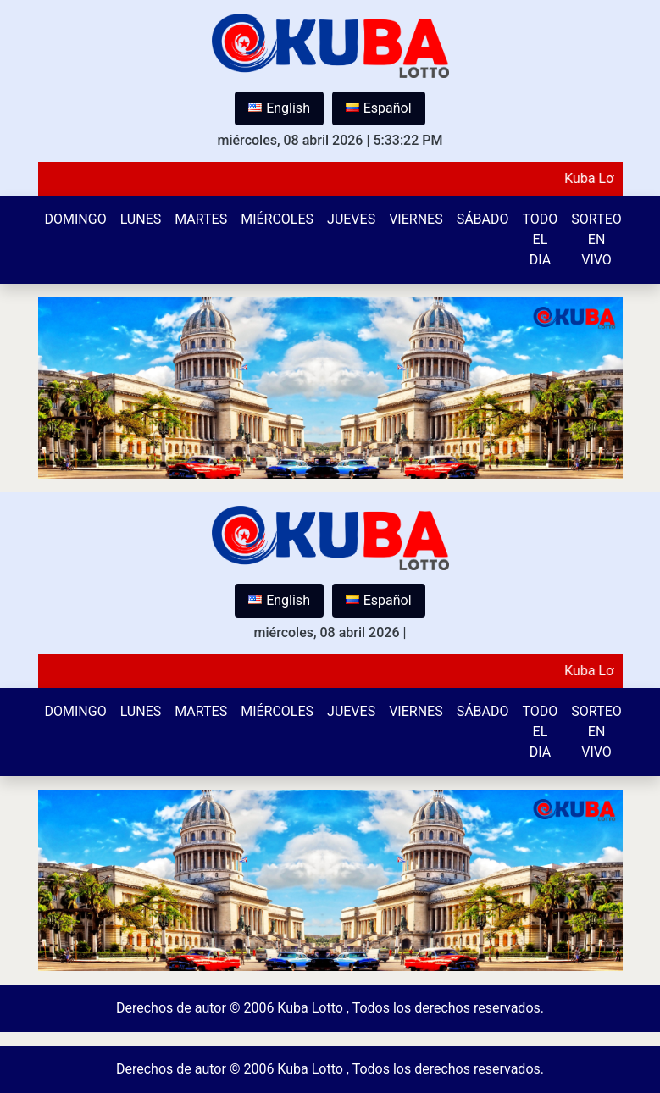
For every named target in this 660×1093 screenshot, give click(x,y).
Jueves (351, 219)
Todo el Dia (540, 239)
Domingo (76, 219)
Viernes (416, 219)
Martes (201, 219)
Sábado (483, 219)
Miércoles (277, 219)
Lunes (141, 219)
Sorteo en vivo (596, 239)
